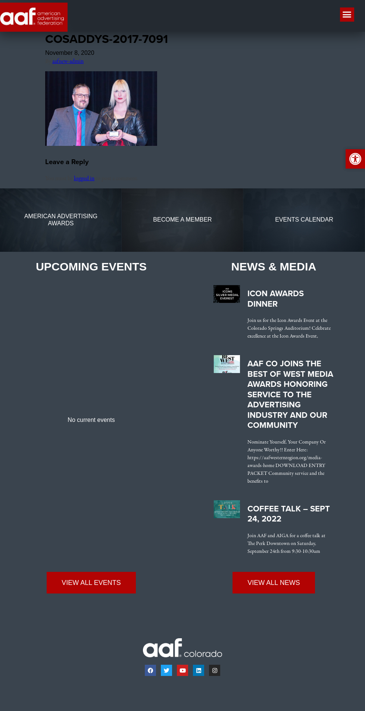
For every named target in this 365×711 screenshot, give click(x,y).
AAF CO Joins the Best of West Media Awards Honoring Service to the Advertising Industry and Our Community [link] (290, 394)
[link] (101, 144)
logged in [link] (84, 179)
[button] (347, 14)
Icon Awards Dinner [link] (275, 299)
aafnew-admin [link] (68, 61)
